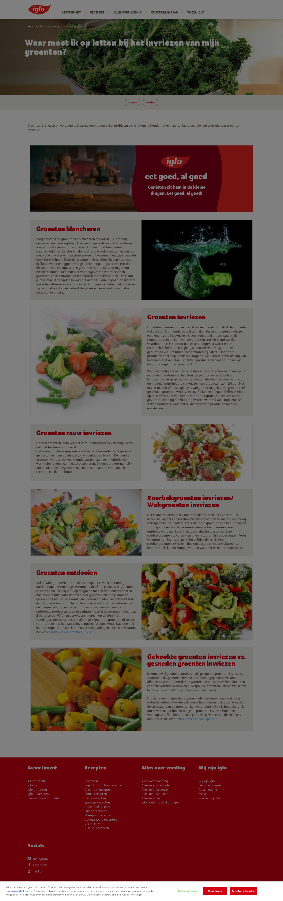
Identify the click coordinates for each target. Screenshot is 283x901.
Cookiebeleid (17, 891)
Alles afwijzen (215, 891)
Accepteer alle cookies (243, 891)
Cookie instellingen (188, 891)
